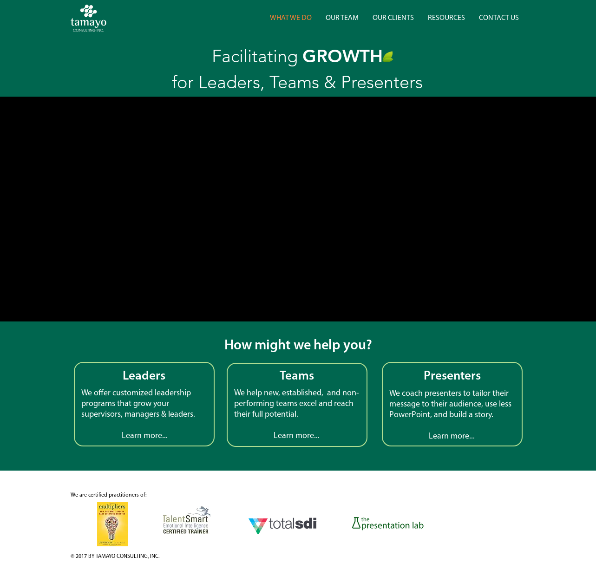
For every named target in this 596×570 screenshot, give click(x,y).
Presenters (452, 376)
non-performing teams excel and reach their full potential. (296, 404)
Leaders (144, 376)
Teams (297, 376)
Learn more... (452, 436)
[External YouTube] (297, 209)
